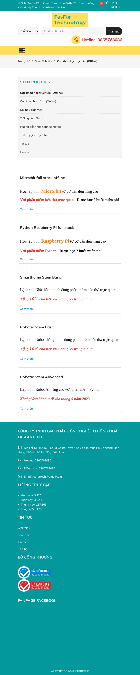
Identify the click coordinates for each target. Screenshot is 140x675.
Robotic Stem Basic (37, 327)
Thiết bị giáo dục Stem (34, 135)
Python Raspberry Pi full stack (47, 227)
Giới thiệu (24, 528)
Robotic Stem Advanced (41, 377)
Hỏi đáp (25, 152)
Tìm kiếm (114, 31)
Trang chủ (24, 61)
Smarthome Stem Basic (41, 277)
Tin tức (24, 144)
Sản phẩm (24, 535)
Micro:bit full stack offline (42, 177)
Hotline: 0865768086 (96, 39)
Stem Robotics (43, 61)
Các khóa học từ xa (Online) (38, 101)
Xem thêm (27, 209)
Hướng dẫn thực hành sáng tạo (40, 127)
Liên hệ (22, 549)
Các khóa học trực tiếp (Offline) (41, 93)
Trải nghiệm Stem (31, 118)
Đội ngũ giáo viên (31, 110)
